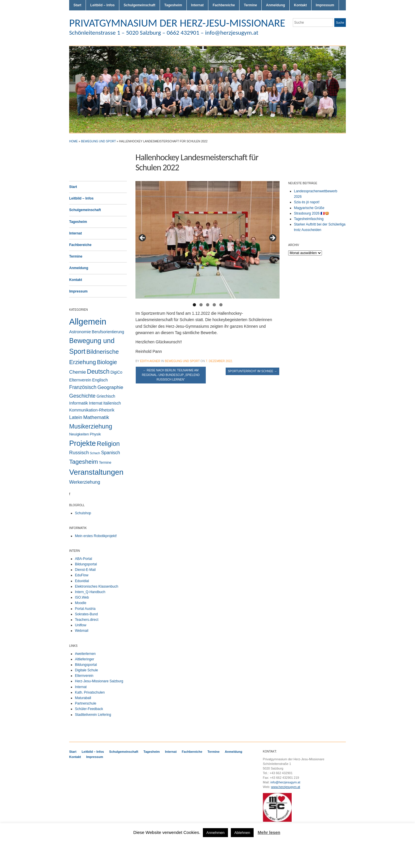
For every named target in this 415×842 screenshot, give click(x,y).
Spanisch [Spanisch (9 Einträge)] (110, 452)
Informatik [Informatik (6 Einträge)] (78, 403)
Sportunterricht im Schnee (252, 371)
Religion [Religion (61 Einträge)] (108, 443)
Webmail (81, 631)
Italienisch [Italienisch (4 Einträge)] (112, 403)
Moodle (80, 603)
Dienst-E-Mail (85, 570)
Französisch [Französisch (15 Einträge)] (83, 387)
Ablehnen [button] (242, 832)
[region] (207, 240)
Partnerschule (85, 703)
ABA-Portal (83, 559)
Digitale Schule (86, 670)
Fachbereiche (224, 5)
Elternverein (84, 676)
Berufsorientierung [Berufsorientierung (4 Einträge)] (108, 332)
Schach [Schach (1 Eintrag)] (95, 453)
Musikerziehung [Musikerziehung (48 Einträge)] (90, 426)
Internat (197, 5)
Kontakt (300, 5)
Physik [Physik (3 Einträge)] (95, 434)
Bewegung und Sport (98, 141)
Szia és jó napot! (307, 202)
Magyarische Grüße (309, 208)
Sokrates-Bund (86, 614)
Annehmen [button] (215, 832)
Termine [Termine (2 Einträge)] (105, 463)
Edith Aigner (150, 361)
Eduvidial (82, 581)
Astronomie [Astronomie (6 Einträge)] (80, 331)
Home (73, 141)
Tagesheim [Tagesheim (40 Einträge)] (83, 461)
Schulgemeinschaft (139, 5)
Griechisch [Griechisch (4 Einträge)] (106, 396)
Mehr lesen (269, 832)
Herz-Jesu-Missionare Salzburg (99, 681)
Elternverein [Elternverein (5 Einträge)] (80, 380)
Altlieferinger (84, 659)
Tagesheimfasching (309, 219)
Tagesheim (173, 5)
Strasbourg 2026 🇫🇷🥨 (311, 213)
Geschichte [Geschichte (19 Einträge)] (82, 396)
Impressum (325, 5)
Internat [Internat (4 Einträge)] (96, 403)
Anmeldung (275, 5)
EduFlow (81, 575)
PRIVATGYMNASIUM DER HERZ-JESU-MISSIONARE (177, 22)
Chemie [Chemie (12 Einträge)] (77, 372)
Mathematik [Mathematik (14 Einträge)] (96, 417)
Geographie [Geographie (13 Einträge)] (110, 387)
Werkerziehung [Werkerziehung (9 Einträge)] (84, 482)
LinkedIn (343, 34)
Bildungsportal (86, 564)
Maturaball (83, 698)
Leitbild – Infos (102, 5)
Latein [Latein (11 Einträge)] (75, 417)
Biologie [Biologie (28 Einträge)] (107, 362)
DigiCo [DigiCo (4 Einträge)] (116, 372)
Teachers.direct (86, 620)
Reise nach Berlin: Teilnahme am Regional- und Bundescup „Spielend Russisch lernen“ (170, 375)
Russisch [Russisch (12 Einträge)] (79, 452)
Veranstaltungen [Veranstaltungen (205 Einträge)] (96, 472)
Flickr (329, 34)
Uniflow (80, 625)
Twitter (322, 34)
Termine (250, 5)
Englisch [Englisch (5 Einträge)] (100, 380)
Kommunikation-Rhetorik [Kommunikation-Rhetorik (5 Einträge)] (91, 410)
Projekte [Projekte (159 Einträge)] (82, 443)
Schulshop (83, 513)
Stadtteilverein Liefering (93, 715)
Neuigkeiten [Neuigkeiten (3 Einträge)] (79, 434)
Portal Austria (85, 609)
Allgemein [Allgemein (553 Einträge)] (87, 321)
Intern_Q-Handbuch (90, 592)
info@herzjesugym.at (285, 782)
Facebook (336, 34)
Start (77, 5)
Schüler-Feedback (89, 709)
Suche (340, 22)
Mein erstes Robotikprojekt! (96, 536)
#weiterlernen (85, 654)
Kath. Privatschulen (90, 692)
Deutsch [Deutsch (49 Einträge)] (98, 371)
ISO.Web (82, 597)
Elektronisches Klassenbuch (96, 586)
